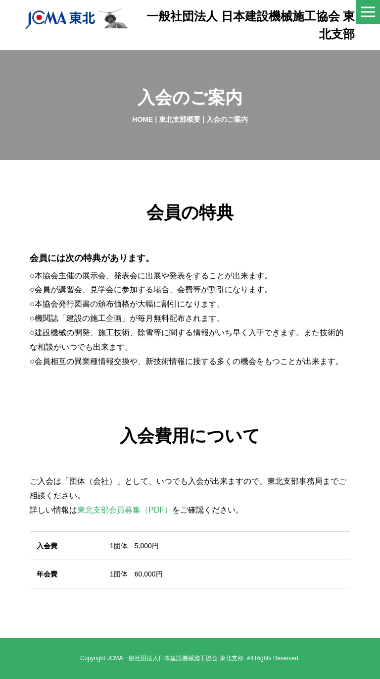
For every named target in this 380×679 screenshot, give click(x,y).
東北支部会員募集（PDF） (124, 509)
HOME (142, 119)
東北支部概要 (179, 119)
